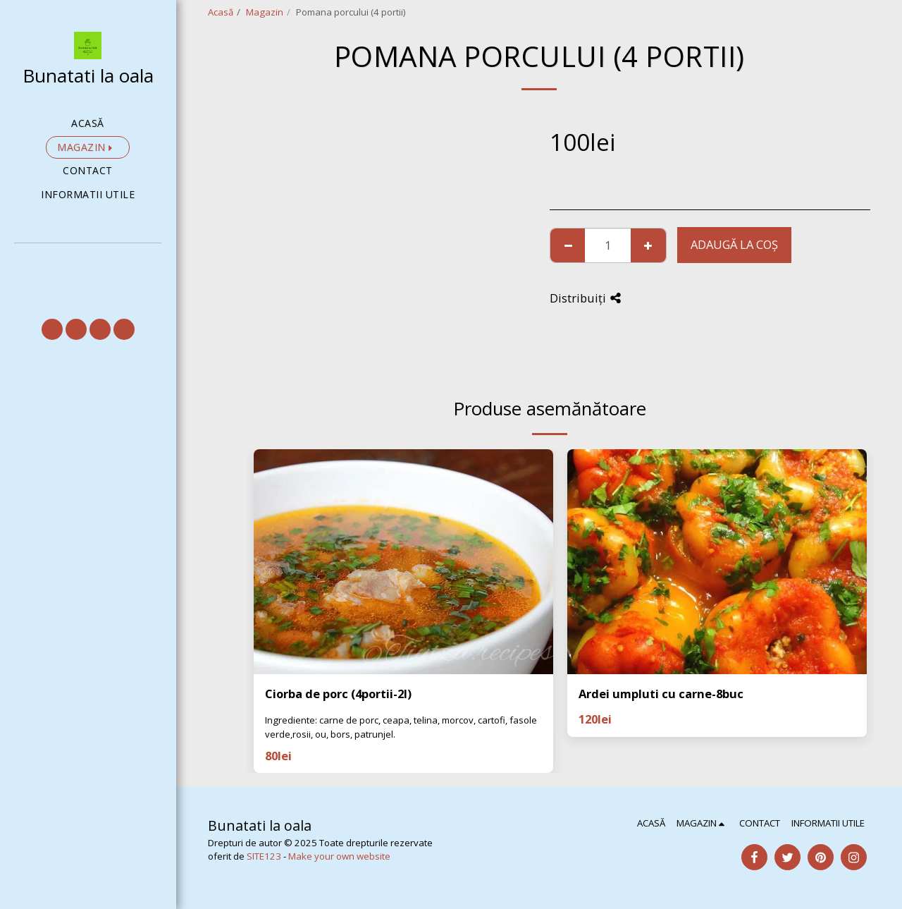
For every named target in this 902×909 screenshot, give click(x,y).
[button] (88, 263)
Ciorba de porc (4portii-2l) (338, 693)
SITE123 (264, 856)
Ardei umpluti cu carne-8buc (661, 693)
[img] (403, 561)
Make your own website (339, 856)
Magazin (264, 12)
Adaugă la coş (734, 244)
